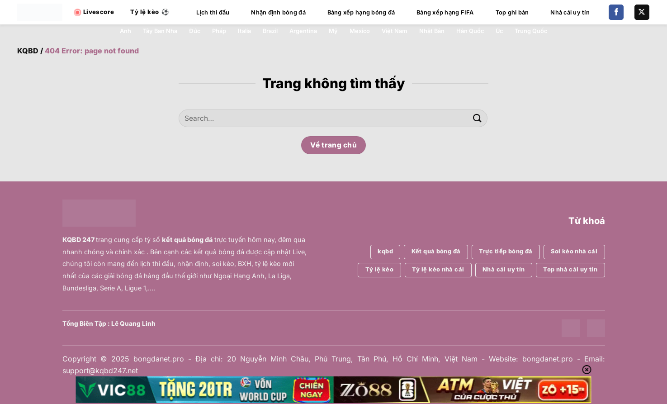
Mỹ (333, 31)
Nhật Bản (432, 31)
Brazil (270, 31)
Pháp (219, 31)
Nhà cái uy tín (570, 12)
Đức (194, 31)
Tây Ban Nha (160, 31)
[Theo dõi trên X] (641, 12)
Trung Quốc (531, 31)
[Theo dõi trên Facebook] (616, 12)
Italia (244, 31)
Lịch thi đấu (212, 12)
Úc (499, 31)
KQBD (27, 50)
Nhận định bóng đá (278, 12)
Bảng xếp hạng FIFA (445, 12)
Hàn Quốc (470, 31)
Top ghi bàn (512, 12)
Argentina (303, 31)
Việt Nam (394, 31)
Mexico (360, 31)
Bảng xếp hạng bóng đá (361, 12)
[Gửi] (477, 118)
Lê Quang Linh (133, 323)
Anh (125, 31)
